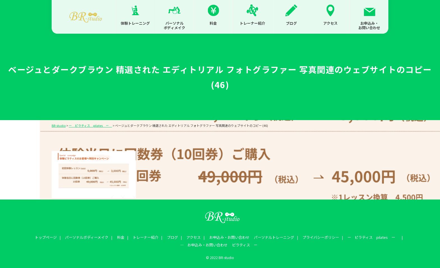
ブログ (291, 23)
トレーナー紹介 (252, 23)
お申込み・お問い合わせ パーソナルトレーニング (247, 236)
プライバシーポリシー (315, 236)
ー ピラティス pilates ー (365, 236)
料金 (213, 23)
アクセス (330, 23)
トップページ (53, 236)
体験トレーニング (135, 23)
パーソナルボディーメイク (92, 236)
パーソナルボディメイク (174, 25)
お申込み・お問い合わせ (369, 25)
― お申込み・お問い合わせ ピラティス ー (218, 243)
